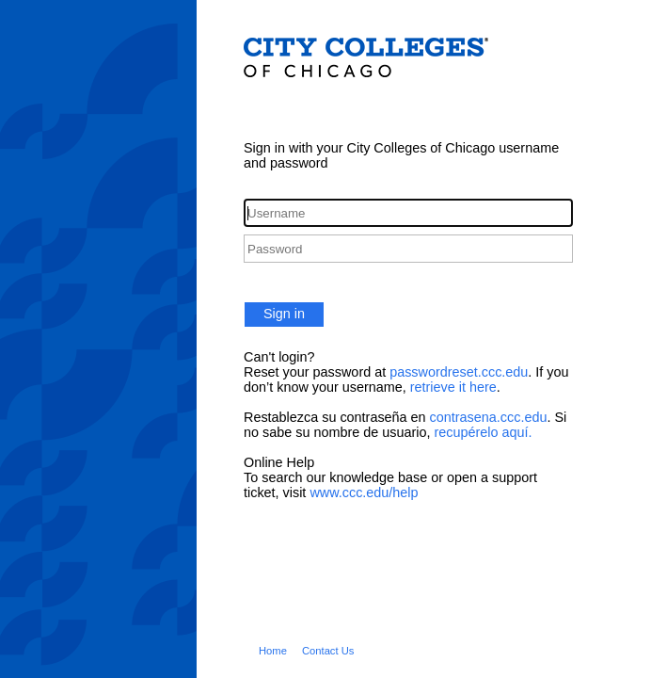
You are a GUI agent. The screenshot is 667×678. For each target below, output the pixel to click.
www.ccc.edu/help (364, 492)
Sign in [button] (284, 313)
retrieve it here (453, 387)
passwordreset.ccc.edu (458, 371)
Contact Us (328, 650)
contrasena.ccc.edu (489, 417)
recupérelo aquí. (483, 432)
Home (273, 650)
